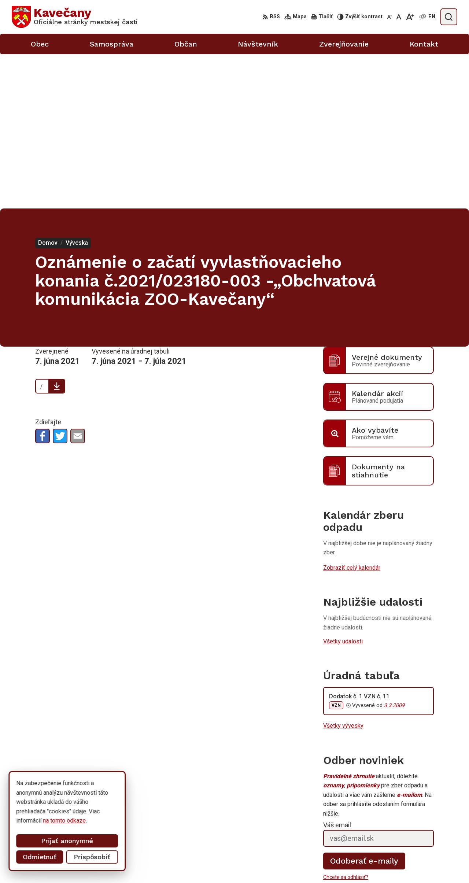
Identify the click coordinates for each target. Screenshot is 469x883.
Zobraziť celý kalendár (351, 413)
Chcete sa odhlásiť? (345, 723)
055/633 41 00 (387, 848)
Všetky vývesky (343, 571)
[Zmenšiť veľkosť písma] (389, 17)
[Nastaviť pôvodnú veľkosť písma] (398, 17)
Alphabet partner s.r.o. (108, 802)
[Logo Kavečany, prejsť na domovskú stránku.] (75, 17)
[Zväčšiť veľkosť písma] (409, 17)
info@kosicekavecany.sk (399, 864)
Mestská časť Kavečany (86, 809)
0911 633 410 (386, 856)
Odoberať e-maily (364, 706)
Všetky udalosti (343, 486)
